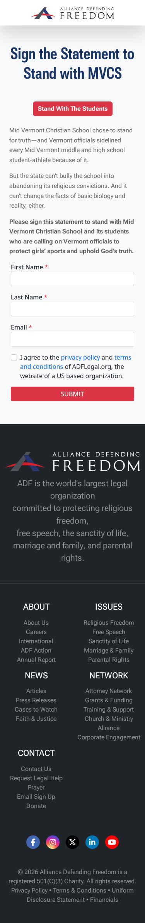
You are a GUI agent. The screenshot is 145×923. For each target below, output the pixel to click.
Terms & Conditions (79, 890)
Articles (36, 691)
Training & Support (109, 709)
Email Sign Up (36, 796)
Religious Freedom (109, 622)
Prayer (36, 787)
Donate (36, 806)
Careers (36, 632)
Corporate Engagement (108, 737)
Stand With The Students (72, 108)
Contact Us (36, 769)
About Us (36, 622)
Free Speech (108, 632)
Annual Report (36, 659)
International (36, 641)
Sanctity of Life (109, 641)
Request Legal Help (36, 778)
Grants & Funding (109, 700)
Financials (104, 899)
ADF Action (36, 650)
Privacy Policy (29, 890)
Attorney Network (108, 691)
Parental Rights (109, 659)
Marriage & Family (108, 650)
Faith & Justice (36, 718)
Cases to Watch (36, 709)
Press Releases (36, 700)
